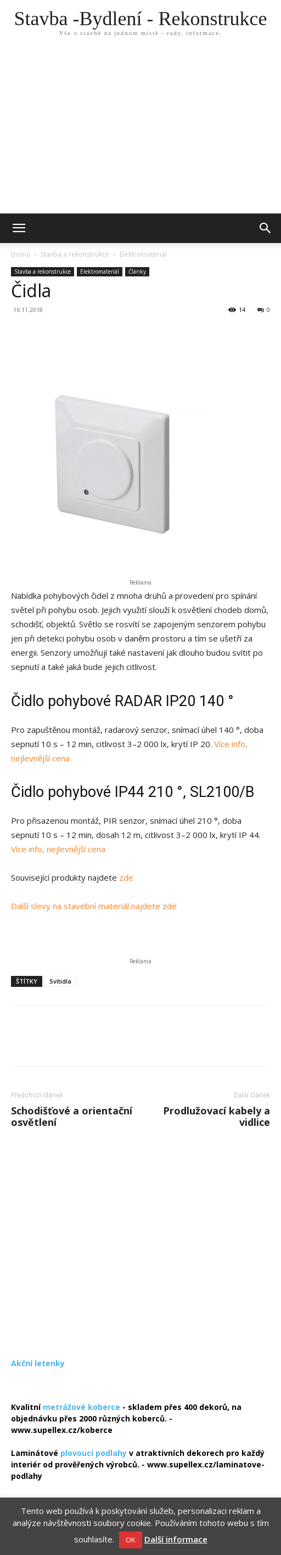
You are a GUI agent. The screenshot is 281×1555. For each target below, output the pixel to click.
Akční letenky (38, 1363)
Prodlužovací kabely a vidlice (216, 1116)
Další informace (175, 1539)
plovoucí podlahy (93, 1453)
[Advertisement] (140, 131)
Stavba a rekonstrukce (75, 254)
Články (137, 271)
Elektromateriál (143, 254)
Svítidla (60, 981)
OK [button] (131, 1540)
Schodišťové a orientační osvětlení (71, 1116)
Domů (20, 254)
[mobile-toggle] (18, 228)
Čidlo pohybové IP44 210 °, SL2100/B (133, 792)
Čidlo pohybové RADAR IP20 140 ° (122, 701)
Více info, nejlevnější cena (58, 848)
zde (126, 877)
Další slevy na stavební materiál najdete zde (94, 905)
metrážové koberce (81, 1407)
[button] (265, 228)
